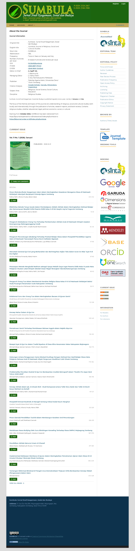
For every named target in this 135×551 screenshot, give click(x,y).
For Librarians (105, 319)
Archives (21, 25)
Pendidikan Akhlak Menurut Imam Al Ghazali (27, 443)
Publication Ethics (107, 99)
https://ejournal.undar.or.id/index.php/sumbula (27, 119)
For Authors (104, 316)
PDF (14, 200)
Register (116, 4)
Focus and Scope (106, 67)
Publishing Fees (106, 93)
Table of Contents (20, 181)
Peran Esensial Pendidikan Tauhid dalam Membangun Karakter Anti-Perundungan (41, 418)
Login (123, 4)
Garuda (44, 85)
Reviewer (103, 73)
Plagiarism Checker (107, 96)
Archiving (103, 86)
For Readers (104, 313)
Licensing (103, 90)
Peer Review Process (107, 77)
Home (11, 25)
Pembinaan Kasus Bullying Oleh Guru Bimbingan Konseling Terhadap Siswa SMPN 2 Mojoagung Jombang (50, 430)
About (31, 25)
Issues (115, 121)
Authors (103, 121)
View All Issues (15, 483)
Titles (109, 121)
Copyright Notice (106, 103)
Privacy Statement (107, 106)
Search (120, 25)
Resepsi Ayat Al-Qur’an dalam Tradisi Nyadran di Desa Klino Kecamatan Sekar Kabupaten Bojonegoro (49, 344)
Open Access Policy (107, 83)
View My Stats (23, 542)
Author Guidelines (106, 70)
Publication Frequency (108, 80)
